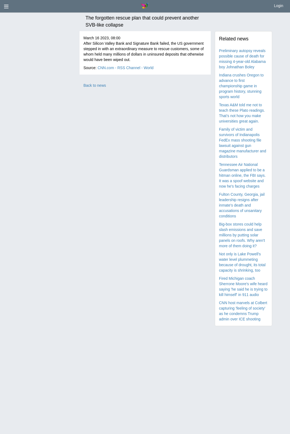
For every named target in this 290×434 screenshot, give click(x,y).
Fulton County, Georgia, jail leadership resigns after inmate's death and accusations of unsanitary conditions (242, 205)
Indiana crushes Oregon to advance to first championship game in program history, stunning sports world (241, 86)
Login (278, 6)
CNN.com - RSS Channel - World (126, 68)
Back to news (95, 85)
